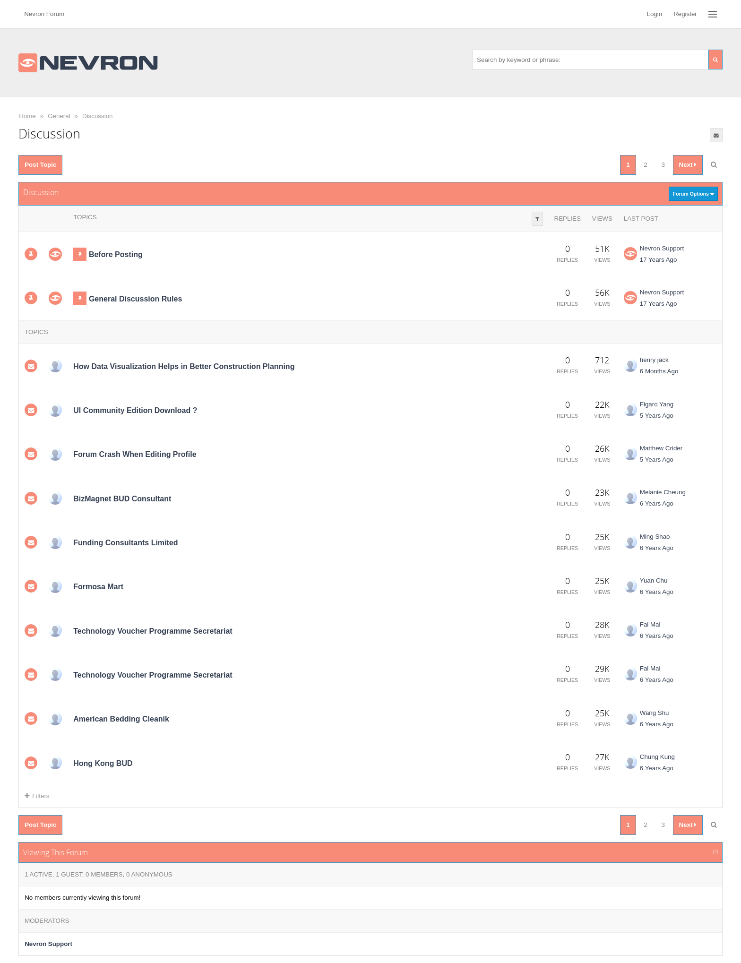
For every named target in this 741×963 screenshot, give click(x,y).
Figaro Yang (656, 404)
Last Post (641, 218)
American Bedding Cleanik (121, 719)
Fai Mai (650, 624)
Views (602, 218)
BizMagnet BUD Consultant (122, 499)
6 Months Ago (659, 371)
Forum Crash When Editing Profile (134, 454)
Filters (37, 796)
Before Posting (116, 254)
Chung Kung (657, 756)
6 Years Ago (656, 503)
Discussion (97, 116)
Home (27, 116)
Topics (84, 217)
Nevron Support (662, 248)
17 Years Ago (658, 259)
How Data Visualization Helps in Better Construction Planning (183, 366)
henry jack (654, 359)
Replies (567, 218)
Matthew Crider (661, 448)
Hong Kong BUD (102, 763)
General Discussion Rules (135, 298)
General (59, 116)
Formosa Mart (98, 587)
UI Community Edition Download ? (135, 410)
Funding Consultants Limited (125, 543)
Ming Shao (655, 536)
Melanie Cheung (663, 492)
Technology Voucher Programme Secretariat (152, 631)
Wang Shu (654, 712)
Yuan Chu (654, 580)
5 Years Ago (656, 415)
